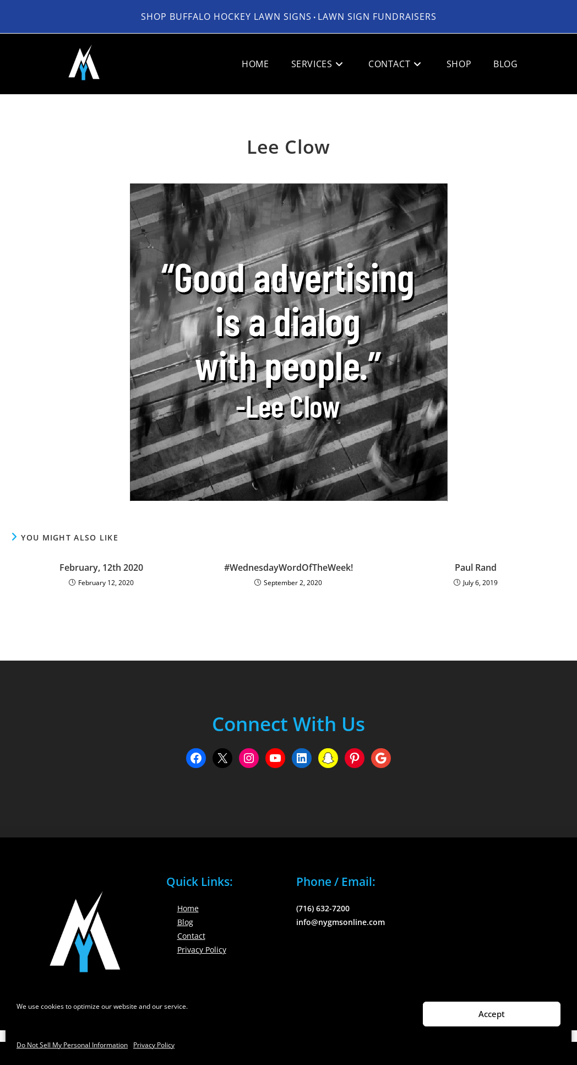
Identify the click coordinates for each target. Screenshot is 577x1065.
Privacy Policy (154, 1045)
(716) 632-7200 (323, 908)
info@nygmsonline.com (340, 922)
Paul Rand (476, 567)
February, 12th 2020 (101, 567)
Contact (191, 936)
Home (188, 908)
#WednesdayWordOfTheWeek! (288, 567)
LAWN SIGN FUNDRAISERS (377, 16)
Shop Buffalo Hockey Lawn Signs (226, 16)
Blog (185, 922)
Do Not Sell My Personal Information (72, 1045)
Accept (491, 1013)
